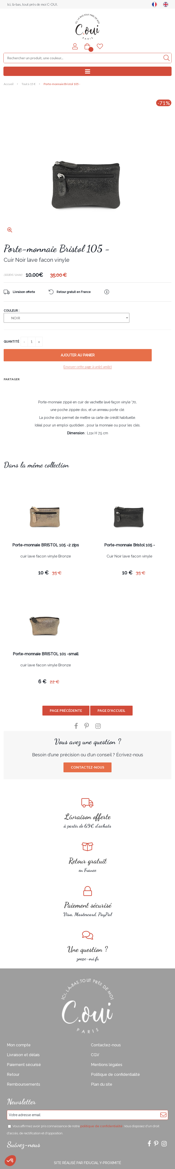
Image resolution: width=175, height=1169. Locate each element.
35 (57, 572)
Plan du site (101, 1084)
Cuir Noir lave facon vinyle (129, 556)
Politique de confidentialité (115, 1074)
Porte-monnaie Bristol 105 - (57, 248)
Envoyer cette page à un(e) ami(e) (87, 367)
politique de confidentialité (101, 1126)
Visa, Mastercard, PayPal (87, 901)
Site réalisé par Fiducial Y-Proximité (87, 1163)
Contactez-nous (87, 767)
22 (54, 681)
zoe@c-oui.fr (87, 946)
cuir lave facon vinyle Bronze (45, 556)
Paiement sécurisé (24, 1064)
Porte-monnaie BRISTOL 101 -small (45, 654)
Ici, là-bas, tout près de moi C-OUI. (32, 4)
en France (87, 857)
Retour (13, 1074)
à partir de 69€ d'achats (87, 813)
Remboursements (23, 1084)
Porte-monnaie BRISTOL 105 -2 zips (45, 545)
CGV (95, 1054)
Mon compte (19, 1045)
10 (43, 573)
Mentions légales (106, 1064)
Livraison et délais (23, 1054)
